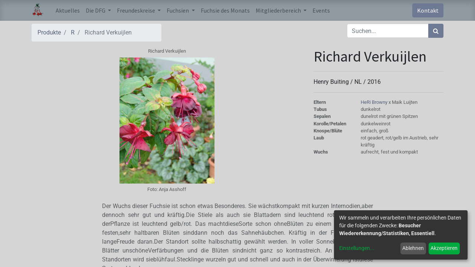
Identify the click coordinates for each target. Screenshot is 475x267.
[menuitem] (68, 10)
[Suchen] (435, 31)
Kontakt (428, 10)
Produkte (49, 32)
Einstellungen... (356, 248)
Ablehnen (413, 248)
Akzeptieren (444, 248)
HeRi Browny (375, 102)
